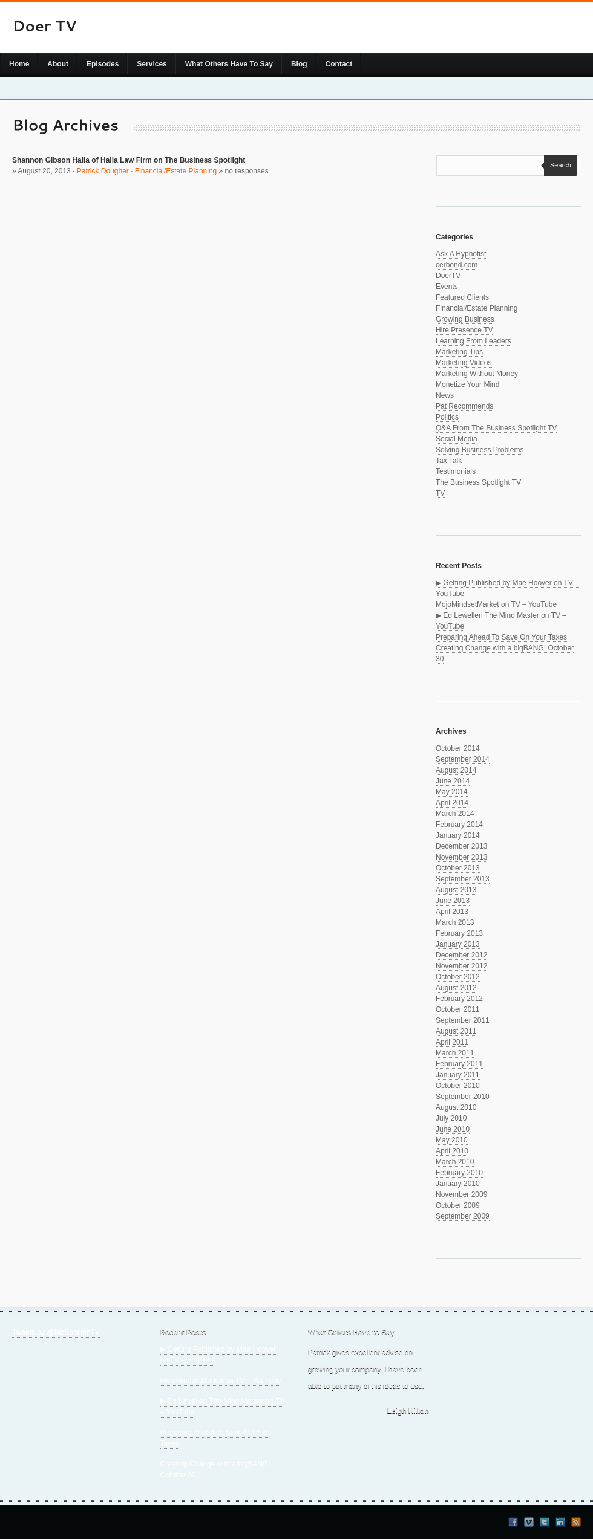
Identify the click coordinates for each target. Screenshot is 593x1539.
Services (151, 64)
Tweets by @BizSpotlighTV (56, 1332)
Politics (447, 417)
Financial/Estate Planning (176, 171)
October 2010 (458, 1085)
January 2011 (458, 1075)
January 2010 (458, 1183)
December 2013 (461, 846)
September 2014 (463, 759)
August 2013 (456, 890)
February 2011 (459, 1064)
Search (557, 165)
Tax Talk (449, 460)
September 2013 (463, 879)
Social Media (456, 439)
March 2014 (455, 813)
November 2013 (461, 857)
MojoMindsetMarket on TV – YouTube (496, 604)
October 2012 (458, 977)
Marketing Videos (464, 362)
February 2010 (459, 1172)
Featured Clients (462, 297)
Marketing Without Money (477, 373)
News (445, 395)
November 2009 (461, 1194)
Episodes (103, 64)
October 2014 (458, 748)
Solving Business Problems (479, 450)
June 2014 (453, 781)
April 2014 (452, 803)
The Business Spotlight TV (478, 482)
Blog (299, 64)
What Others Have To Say (229, 64)
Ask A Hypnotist (461, 254)
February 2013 (459, 933)
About (57, 64)
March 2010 (455, 1162)
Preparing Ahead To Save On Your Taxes (501, 637)
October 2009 (458, 1205)
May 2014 (452, 792)
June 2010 (453, 1129)
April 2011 (452, 1042)
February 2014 (459, 824)
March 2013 (455, 922)
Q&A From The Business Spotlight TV (496, 428)
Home (19, 64)
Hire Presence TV (464, 330)
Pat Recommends (464, 406)
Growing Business (465, 319)
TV (440, 493)
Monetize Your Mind (467, 384)
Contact (339, 64)
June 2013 (453, 900)
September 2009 (463, 1216)
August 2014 (456, 770)
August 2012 (456, 987)
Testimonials (456, 471)
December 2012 (461, 955)
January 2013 (458, 944)
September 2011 (463, 1020)
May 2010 (452, 1140)
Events (447, 286)
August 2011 (456, 1031)
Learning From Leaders (473, 341)
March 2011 (455, 1053)
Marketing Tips (459, 352)
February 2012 (459, 998)
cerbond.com (456, 265)
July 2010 (451, 1118)
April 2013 (452, 911)
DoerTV (448, 275)
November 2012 (461, 966)
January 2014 (458, 835)
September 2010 (463, 1096)
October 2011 (458, 1009)
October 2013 (458, 868)
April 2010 (452, 1151)
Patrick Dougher (103, 171)
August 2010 (456, 1107)
